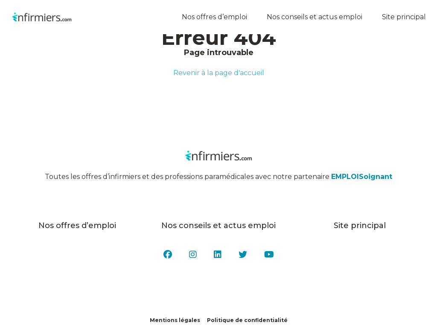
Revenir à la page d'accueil (218, 73)
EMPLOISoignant (361, 177)
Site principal (405, 17)
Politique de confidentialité (247, 320)
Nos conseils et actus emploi (316, 17)
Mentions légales (175, 320)
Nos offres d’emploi (216, 17)
